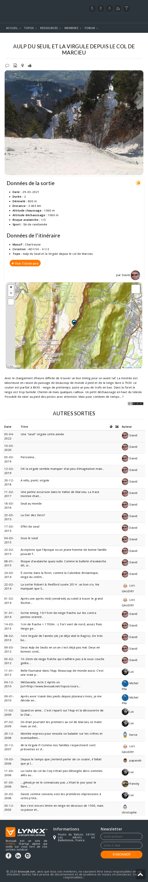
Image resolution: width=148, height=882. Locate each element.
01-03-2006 (9, 784)
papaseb (132, 760)
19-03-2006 (9, 761)
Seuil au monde (31, 503)
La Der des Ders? (33, 515)
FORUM (90, 28)
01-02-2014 (9, 600)
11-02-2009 (9, 712)
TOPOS (29, 28)
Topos (26, 38)
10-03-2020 (9, 448)
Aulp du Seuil (67, 38)
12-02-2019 (9, 471)
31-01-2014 (9, 615)
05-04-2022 (9, 436)
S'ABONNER (121, 854)
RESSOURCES (49, 28)
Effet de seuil (30, 526)
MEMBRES (71, 28)
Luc (128, 671)
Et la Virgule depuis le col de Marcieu (112, 38)
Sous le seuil (29, 538)
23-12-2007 (9, 747)
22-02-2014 (9, 586)
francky (131, 783)
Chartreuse (44, 38)
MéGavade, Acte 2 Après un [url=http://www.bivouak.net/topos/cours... (51, 684)
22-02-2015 (9, 552)
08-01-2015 (9, 563)
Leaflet (127, 367)
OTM (138, 367)
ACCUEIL (12, 28)
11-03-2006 (9, 773)
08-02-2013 (9, 638)
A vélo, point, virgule (35, 480)
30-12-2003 (9, 807)
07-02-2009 (9, 724)
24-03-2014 (9, 575)
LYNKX (10, 843)
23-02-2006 (9, 796)
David (131, 275)
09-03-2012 (9, 649)
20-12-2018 (9, 482)
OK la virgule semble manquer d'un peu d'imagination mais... (62, 469)
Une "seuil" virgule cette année (42, 434)
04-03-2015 (9, 540)
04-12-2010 (9, 684)
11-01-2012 (9, 672)
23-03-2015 (9, 517)
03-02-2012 (9, 661)
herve (130, 735)
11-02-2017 (9, 494)
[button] (74, 322)
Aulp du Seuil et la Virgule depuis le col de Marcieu (58, 254)
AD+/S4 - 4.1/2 (38, 249)
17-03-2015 (9, 528)
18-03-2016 (9, 505)
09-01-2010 (9, 698)
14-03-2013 (9, 626)
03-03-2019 (9, 459)
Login (123, 19)
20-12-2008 (9, 735)
